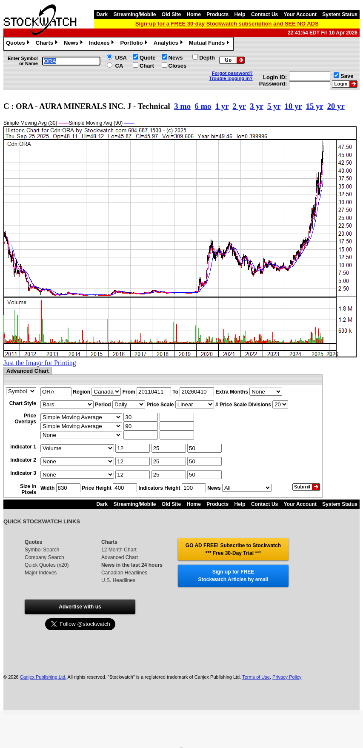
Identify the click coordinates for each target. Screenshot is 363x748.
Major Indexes (41, 573)
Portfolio (134, 44)
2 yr (239, 106)
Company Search (44, 557)
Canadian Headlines (124, 573)
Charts (48, 44)
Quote (148, 57)
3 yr (256, 106)
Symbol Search (42, 550)
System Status (339, 14)
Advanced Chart (119, 557)
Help (240, 14)
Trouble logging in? (231, 78)
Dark (102, 14)
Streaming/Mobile (134, 14)
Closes (178, 66)
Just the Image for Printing (39, 362)
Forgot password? (232, 73)
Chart (147, 66)
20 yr (336, 106)
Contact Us (264, 14)
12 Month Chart (119, 550)
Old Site (171, 14)
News (74, 44)
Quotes (18, 44)
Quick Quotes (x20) (47, 565)
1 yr (222, 106)
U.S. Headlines (118, 580)
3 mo (182, 106)
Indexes (102, 44)
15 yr (314, 106)
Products (217, 14)
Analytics (169, 44)
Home (194, 14)
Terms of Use (256, 676)
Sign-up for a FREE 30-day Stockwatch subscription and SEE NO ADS (227, 23)
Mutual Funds (210, 44)
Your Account (300, 14)
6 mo (202, 106)
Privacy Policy (286, 676)
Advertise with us (80, 607)
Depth (207, 57)
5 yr (273, 106)
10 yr (293, 106)
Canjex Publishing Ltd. (43, 676)
